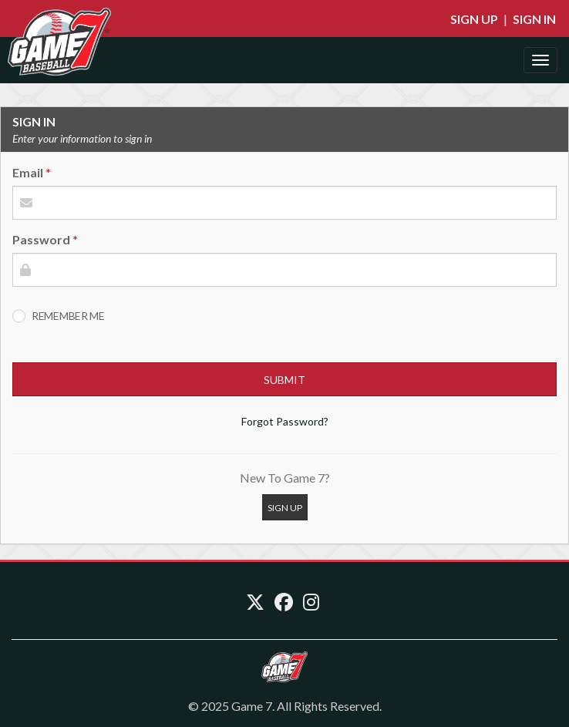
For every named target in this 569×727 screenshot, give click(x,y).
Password (41, 239)
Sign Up (474, 19)
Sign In (534, 19)
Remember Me (68, 315)
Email (27, 172)
